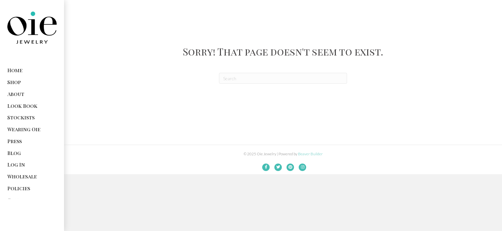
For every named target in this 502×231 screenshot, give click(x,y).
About (15, 93)
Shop (14, 82)
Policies (18, 188)
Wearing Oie (23, 129)
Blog (14, 153)
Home (14, 70)
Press (14, 141)
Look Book (22, 105)
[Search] (283, 78)
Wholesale (22, 176)
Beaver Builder (310, 153)
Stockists (21, 117)
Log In (16, 164)
